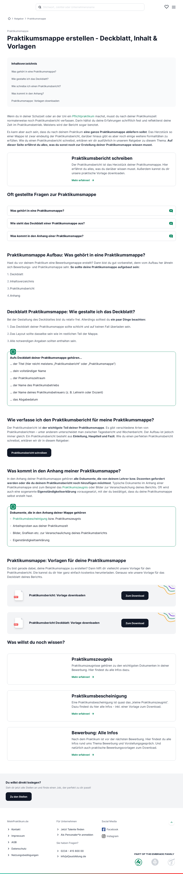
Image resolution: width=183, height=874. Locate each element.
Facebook (110, 829)
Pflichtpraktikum (83, 116)
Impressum (18, 835)
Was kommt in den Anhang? (27, 93)
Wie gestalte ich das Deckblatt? (29, 78)
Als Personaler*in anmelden (77, 834)
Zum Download (135, 595)
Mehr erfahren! (83, 180)
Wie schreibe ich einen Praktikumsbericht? (36, 86)
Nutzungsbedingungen (24, 855)
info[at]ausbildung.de (73, 856)
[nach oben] (171, 822)
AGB (14, 842)
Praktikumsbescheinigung (30, 518)
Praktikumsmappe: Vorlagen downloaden (35, 100)
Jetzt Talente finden (72, 829)
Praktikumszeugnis (75, 487)
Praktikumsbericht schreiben (29, 452)
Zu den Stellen (18, 796)
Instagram (110, 836)
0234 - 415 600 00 (72, 850)
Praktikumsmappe (36, 18)
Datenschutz (18, 848)
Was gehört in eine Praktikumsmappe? (33, 71)
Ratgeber (19, 18)
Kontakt (15, 829)
